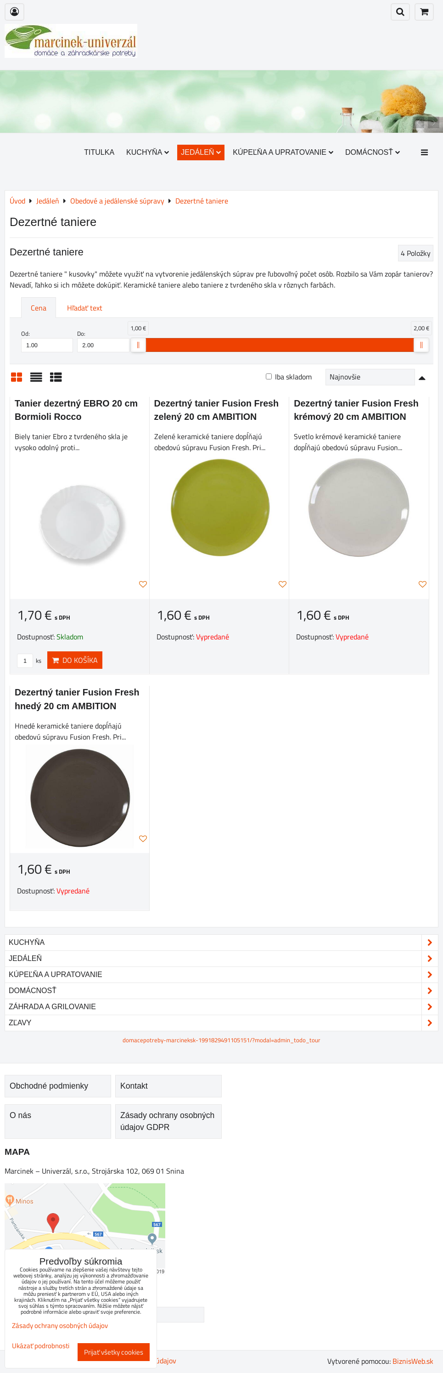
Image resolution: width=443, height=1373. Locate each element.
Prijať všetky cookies (113, 1352)
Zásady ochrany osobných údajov (60, 1325)
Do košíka (75, 660)
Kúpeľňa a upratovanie (283, 152)
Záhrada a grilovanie (223, 1007)
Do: (103, 340)
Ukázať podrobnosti (40, 1346)
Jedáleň (201, 152)
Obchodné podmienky (49, 1085)
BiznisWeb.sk (413, 1361)
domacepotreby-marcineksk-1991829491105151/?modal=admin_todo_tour (221, 1040)
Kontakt (134, 1085)
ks (29, 660)
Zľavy (223, 1023)
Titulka (99, 152)
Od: (47, 340)
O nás (20, 1115)
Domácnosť (372, 152)
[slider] (138, 345)
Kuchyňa (147, 152)
